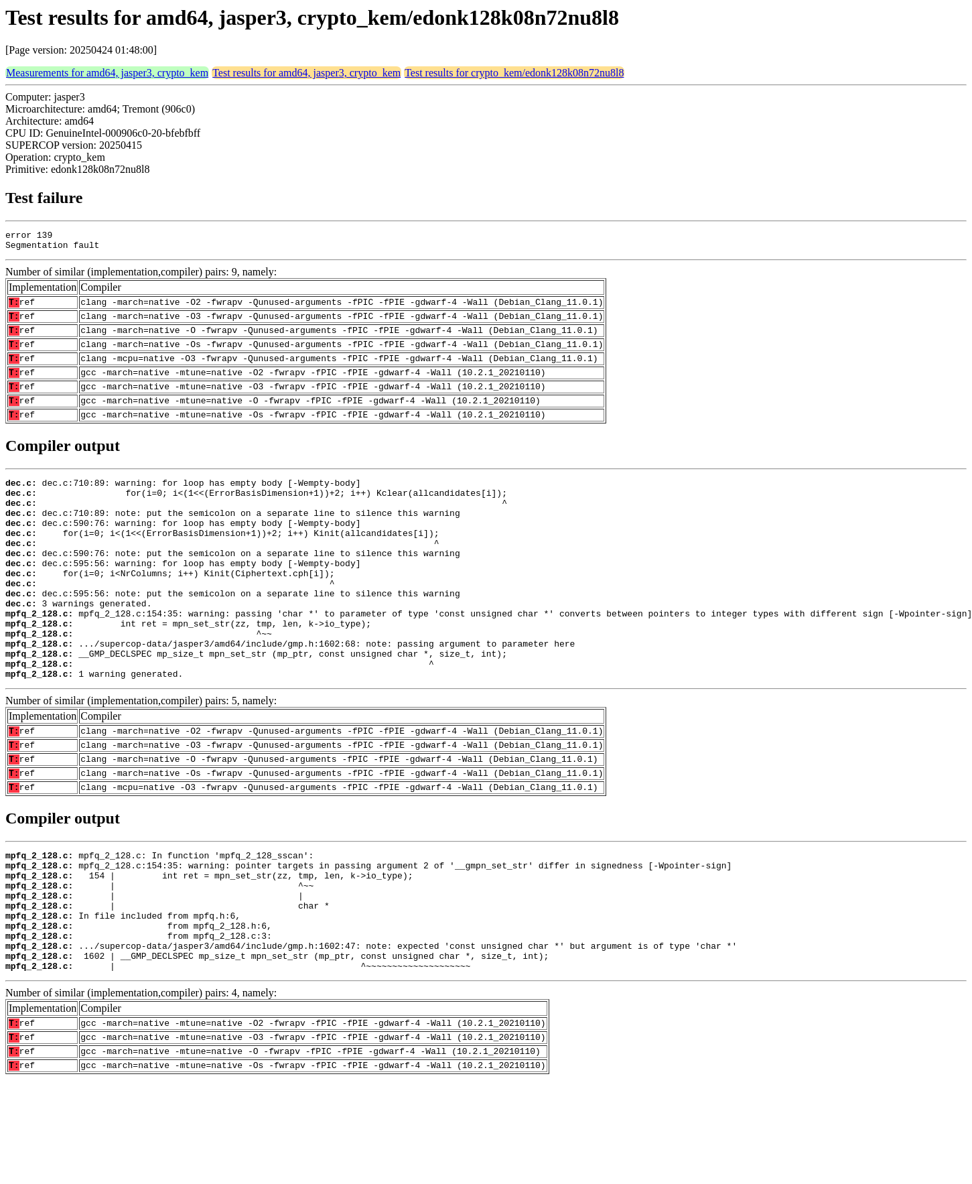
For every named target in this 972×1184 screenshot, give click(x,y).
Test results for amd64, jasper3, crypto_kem (306, 72)
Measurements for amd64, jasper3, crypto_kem (107, 72)
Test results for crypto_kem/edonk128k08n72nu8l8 (514, 72)
